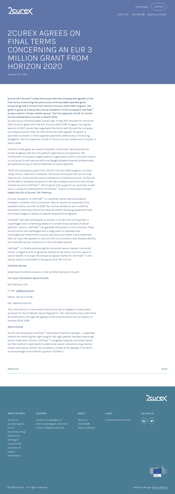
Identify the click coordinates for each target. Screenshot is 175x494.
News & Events (156, 14)
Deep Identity (159, 487)
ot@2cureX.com (25, 290)
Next (164, 369)
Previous (13, 369)
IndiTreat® (137, 14)
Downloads (141, 6)
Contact (159, 6)
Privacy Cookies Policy (118, 419)
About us (123, 14)
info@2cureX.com (54, 427)
